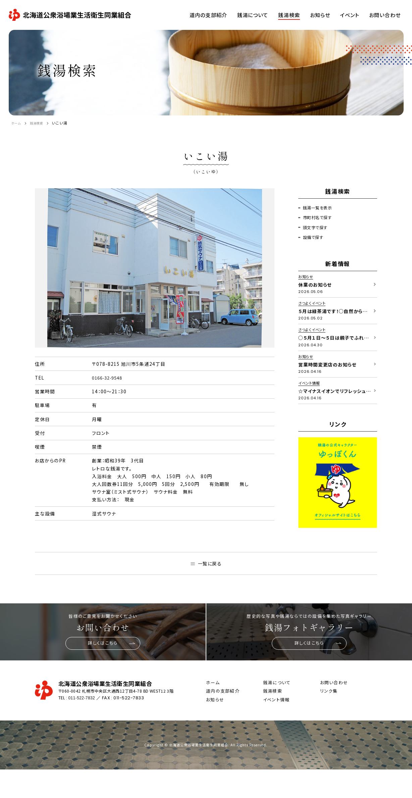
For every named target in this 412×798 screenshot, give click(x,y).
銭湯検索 (41, 123)
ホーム (17, 123)
